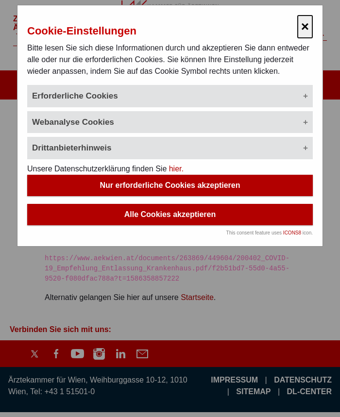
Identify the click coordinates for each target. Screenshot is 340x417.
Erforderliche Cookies (75, 95)
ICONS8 (292, 232)
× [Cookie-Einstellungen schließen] (305, 26)
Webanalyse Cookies (73, 122)
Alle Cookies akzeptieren (170, 214)
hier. (176, 169)
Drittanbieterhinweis (71, 147)
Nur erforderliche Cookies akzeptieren (170, 185)
